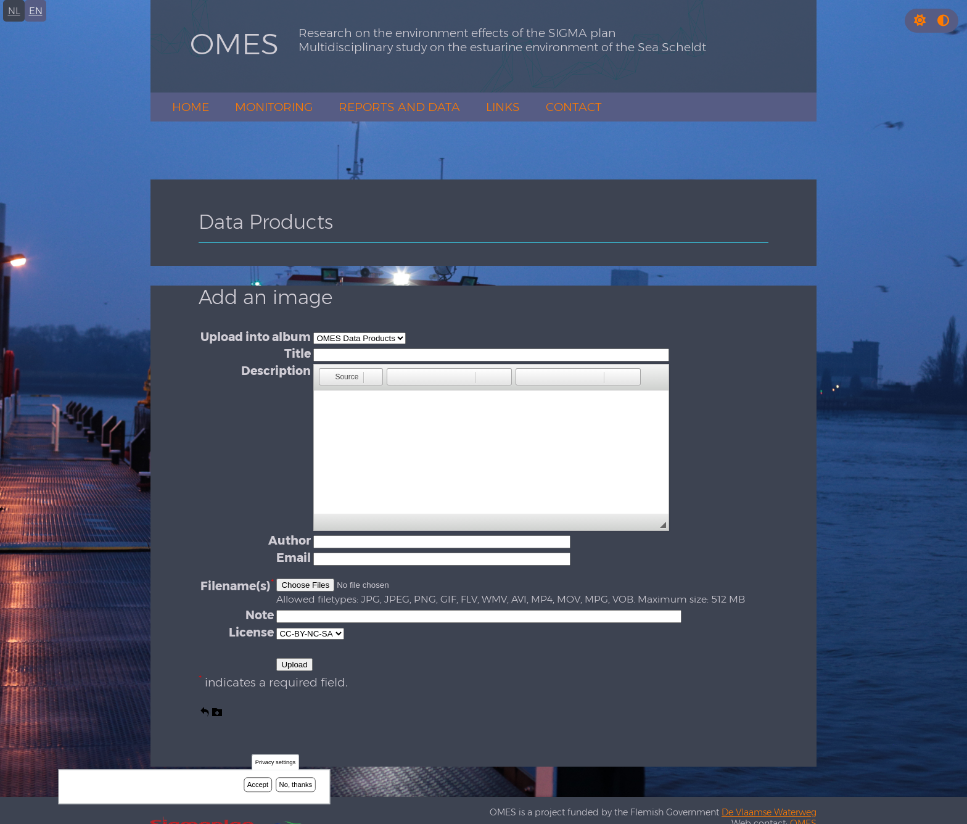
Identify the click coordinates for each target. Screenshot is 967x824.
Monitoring (274, 107)
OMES (234, 44)
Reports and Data (399, 107)
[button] (920, 21)
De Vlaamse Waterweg (769, 812)
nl (14, 11)
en (36, 11)
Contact (574, 107)
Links (503, 107)
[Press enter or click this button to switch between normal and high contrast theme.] (943, 20)
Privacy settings (275, 762)
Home (190, 107)
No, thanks (296, 784)
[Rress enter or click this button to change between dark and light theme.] (921, 20)
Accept (257, 784)
